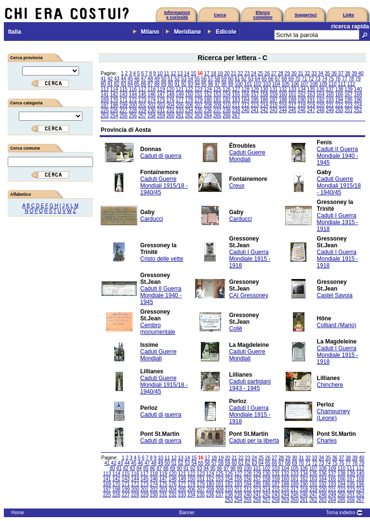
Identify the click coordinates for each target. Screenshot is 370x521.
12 (173, 73)
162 (302, 94)
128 (245, 89)
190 (302, 99)
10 (159, 73)
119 (161, 89)
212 (245, 105)
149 (180, 94)
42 (110, 78)
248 (321, 110)
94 (197, 84)
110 (333, 84)
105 (285, 84)
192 (321, 99)
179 (199, 99)
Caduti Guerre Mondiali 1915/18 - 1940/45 (164, 186)
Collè (235, 328)
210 (227, 105)
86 (143, 84)
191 (311, 99)
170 (114, 99)
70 (297, 78)
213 (255, 105)
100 (239, 84)
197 (105, 105)
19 (220, 73)
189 (292, 99)
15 (193, 73)
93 (190, 84)
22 (240, 73)
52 (177, 78)
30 (293, 73)
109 (323, 84)
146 (151, 94)
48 (150, 78)
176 (170, 99)
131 (273, 89)
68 (284, 78)
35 (327, 73)
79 (357, 78)
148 (170, 94)
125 (217, 89)
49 (156, 78)
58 (217, 78)
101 (248, 84)
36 (334, 73)
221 (330, 105)
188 (283, 99)
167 (348, 94)
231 (161, 110)
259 (161, 115)
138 (339, 89)
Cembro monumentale (157, 328)
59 (223, 78)
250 (339, 110)
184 (245, 99)
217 (292, 105)
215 (273, 105)
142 (114, 94)
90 (170, 84)
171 (123, 99)
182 (227, 99)
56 (204, 78)
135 (311, 89)
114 (114, 89)
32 (307, 73)
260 (170, 115)
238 (227, 110)
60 (230, 78)
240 (245, 110)
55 (197, 78)
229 (142, 110)
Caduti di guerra (160, 155)
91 (177, 84)
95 (204, 84)
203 (161, 105)
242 (264, 110)
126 (227, 89)
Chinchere (330, 384)
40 (361, 73)
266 (227, 115)
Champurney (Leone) (333, 414)
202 (151, 105)
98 (223, 84)
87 (150, 84)
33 (314, 73)
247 (311, 110)
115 (123, 89)
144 (133, 94)
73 (317, 78)
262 (189, 115)
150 (189, 94)
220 (321, 105)
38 (347, 73)
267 (236, 115)
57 (210, 78)
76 (338, 78)
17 (207, 73)
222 (339, 105)
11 (166, 73)
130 (264, 89)
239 (236, 110)
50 (163, 78)
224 (358, 105)
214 (264, 105)
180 (208, 99)
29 (287, 73)
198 (114, 105)
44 (123, 78)
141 (105, 94)
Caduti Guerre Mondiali (247, 156)
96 (210, 84)
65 (264, 78)
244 (283, 110)
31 (300, 73)
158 (264, 94)
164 (321, 94)
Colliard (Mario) (337, 325)
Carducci (151, 219)
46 (137, 78)
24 (253, 73)
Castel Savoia (335, 295)
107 (304, 84)
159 (273, 94)
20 (226, 73)
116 (133, 89)
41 (103, 78)
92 (183, 84)
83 (123, 84)
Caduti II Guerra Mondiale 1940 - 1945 (337, 156)
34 (320, 73)
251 (348, 110)
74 (324, 78)
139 (348, 89)
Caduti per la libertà (254, 440)
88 (156, 84)
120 (170, 89)
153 (217, 94)
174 (151, 99)
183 (236, 99)
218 (302, 105)
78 (351, 78)
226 (114, 110)
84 (130, 84)
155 (236, 94)
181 (217, 99)
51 (170, 78)
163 (311, 94)
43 (116, 78)
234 (189, 110)
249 (330, 110)
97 (217, 84)
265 (217, 115)
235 (199, 110)
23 (247, 73)
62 (244, 78)
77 (344, 78)
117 (142, 89)
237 (217, 110)
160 (283, 94)
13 (180, 73)
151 (199, 94)
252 (358, 110)
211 (236, 105)
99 (230, 84)
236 (208, 110)
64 (257, 78)
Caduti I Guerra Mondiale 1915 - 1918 (337, 222)
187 (273, 99)
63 (250, 78)
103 (267, 84)
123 (199, 89)
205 (180, 105)
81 (110, 84)
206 (189, 105)
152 (208, 94)
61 (237, 78)
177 (180, 99)
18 (213, 73)
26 (267, 73)
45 (130, 78)
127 (236, 89)
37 (341, 73)
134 (302, 89)
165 (330, 94)
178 (189, 99)
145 (142, 94)
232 (170, 110)
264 (208, 115)
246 (302, 110)
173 (142, 99)
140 (358, 89)
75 (331, 78)
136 (321, 89)
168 (358, 94)
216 (283, 105)
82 (116, 84)
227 (123, 110)
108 (314, 84)
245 (292, 110)
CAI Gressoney (248, 295)
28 (280, 73)
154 (227, 94)
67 (277, 78)
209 (217, 105)
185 (255, 99)
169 (105, 99)
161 (292, 94)
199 (123, 105)
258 (151, 115)
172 (133, 99)
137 (330, 89)
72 (311, 78)
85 (137, 84)
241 (255, 110)
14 (186, 73)
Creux (236, 185)
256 (133, 115)
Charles (327, 440)
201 (142, 105)
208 (208, 105)
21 (233, 73)
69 (290, 78)
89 (163, 84)
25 (260, 73)
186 (264, 99)
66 (271, 78)
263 (199, 115)
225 (105, 110)
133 (292, 89)
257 (142, 115)
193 (330, 99)
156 (245, 94)
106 (295, 84)
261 (180, 115)
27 (274, 73)
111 (342, 84)
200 (133, 105)
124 (208, 89)
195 (348, 99)
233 (180, 110)
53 (183, 78)
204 (170, 105)
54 (190, 78)
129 (255, 89)
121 (180, 89)
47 (143, 78)
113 (105, 89)
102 (257, 84)
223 (348, 105)
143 (123, 94)
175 (161, 99)
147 (161, 94)
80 (103, 84)
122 (189, 89)
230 (151, 110)
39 (354, 73)
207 (199, 105)
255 (123, 115)
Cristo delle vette (161, 258)
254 (114, 115)
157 (255, 94)
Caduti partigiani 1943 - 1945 (250, 385)
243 (273, 110)
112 (351, 84)
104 (276, 84)
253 (105, 115)
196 (358, 99)
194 (339, 99)
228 (133, 110)
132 (283, 89)
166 (339, 94)
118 (151, 89)
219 (311, 105)
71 (304, 78)
